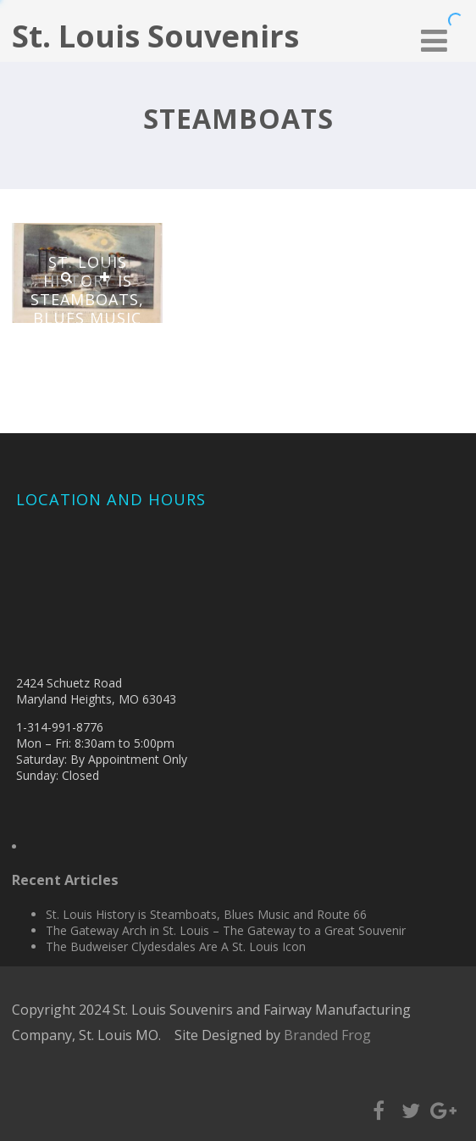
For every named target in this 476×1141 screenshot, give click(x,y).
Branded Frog (327, 1035)
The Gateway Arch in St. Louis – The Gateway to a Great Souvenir (226, 930)
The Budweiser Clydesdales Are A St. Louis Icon (176, 946)
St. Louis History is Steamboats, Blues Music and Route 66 (87, 299)
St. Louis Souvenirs (155, 36)
